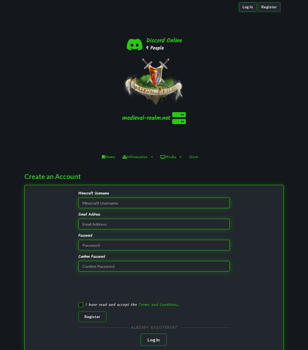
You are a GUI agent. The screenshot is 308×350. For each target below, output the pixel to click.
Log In (247, 7)
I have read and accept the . (132, 246)
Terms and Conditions (158, 246)
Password (85, 177)
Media (171, 98)
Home (108, 98)
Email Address (89, 156)
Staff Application (187, 342)
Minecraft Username (93, 135)
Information (137, 98)
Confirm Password (91, 198)
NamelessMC (132, 342)
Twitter (245, 336)
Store (193, 98)
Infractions (187, 336)
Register (269, 7)
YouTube (245, 341)
